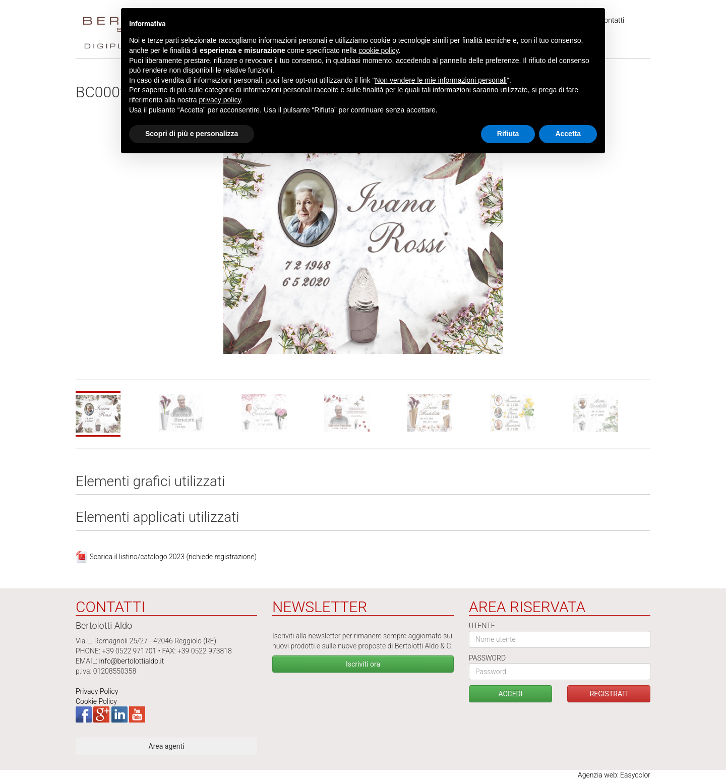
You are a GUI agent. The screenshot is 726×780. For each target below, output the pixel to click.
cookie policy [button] (378, 50)
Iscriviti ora (363, 664)
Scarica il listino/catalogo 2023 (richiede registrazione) (173, 557)
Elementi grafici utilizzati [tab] (150, 482)
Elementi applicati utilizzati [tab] (157, 517)
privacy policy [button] (220, 100)
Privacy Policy (97, 691)
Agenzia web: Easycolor (614, 775)
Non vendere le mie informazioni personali (440, 80)
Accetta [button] (568, 134)
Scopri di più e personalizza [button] (191, 134)
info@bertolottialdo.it (131, 661)
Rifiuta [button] (508, 134)
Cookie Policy (96, 701)
